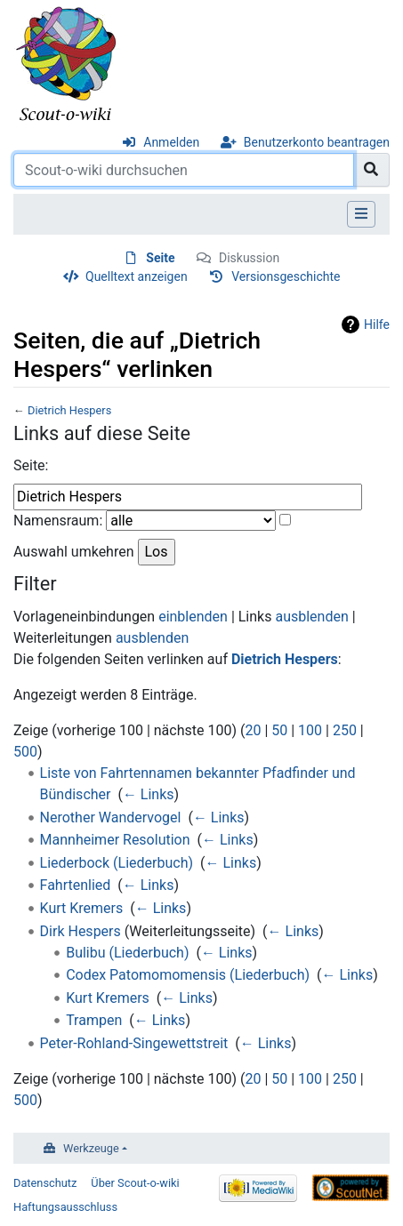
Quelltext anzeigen (136, 276)
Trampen (94, 1020)
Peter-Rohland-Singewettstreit (134, 1043)
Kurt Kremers (82, 908)
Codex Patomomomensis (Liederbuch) (188, 974)
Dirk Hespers (80, 931)
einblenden (193, 616)
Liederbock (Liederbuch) (116, 862)
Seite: (30, 465)
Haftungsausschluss (65, 1207)
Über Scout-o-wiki (135, 1183)
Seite (160, 258)
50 (279, 730)
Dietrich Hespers (69, 410)
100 (310, 730)
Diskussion (249, 258)
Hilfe (377, 324)
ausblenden (311, 616)
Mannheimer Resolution (115, 839)
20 (253, 730)
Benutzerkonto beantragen (317, 142)
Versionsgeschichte (285, 276)
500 (25, 751)
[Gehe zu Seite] (371, 170)
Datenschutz (45, 1183)
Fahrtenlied (75, 885)
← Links (148, 794)
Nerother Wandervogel (110, 817)
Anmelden (171, 142)
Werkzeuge (91, 1148)
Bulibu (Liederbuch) (127, 952)
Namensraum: (57, 520)
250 (345, 730)
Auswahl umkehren (73, 551)
